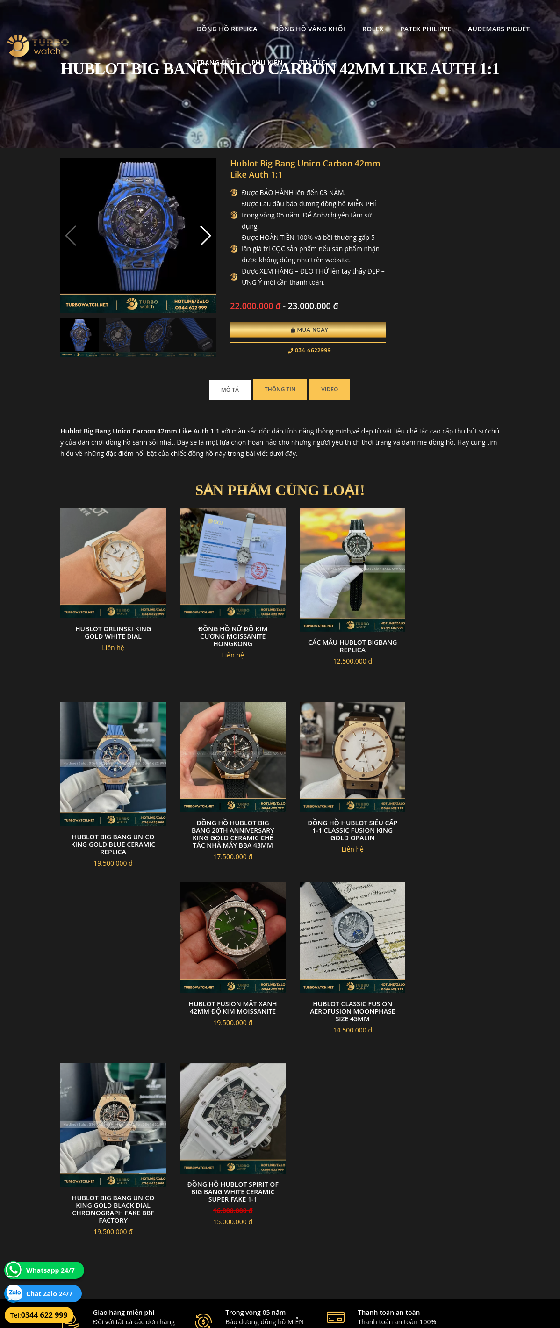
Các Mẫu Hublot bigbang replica (337, 641)
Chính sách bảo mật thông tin (249, 1199)
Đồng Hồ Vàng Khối (216, 16)
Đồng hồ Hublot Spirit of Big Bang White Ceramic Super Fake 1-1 (223, 993)
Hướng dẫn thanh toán (241, 1222)
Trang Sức (473, 16)
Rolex (279, 16)
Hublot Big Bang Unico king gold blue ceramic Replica (450, 645)
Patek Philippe (332, 16)
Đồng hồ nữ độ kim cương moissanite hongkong (223, 632)
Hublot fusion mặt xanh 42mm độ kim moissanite (336, 819)
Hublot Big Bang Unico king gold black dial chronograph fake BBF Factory (110, 1009)
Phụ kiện (524, 16)
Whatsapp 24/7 (50, 1270)
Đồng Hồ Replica (134, 16)
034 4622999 (291, 351)
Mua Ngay (291, 331)
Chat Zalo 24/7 (49, 1293)
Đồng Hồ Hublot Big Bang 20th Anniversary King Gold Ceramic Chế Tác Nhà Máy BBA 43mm (110, 822)
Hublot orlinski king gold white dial (110, 628)
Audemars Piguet (406, 16)
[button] (193, 231)
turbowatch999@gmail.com (113, 1244)
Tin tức (117, 50)
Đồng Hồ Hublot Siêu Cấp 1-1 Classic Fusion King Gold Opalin (223, 819)
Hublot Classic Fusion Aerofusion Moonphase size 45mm (450, 819)
